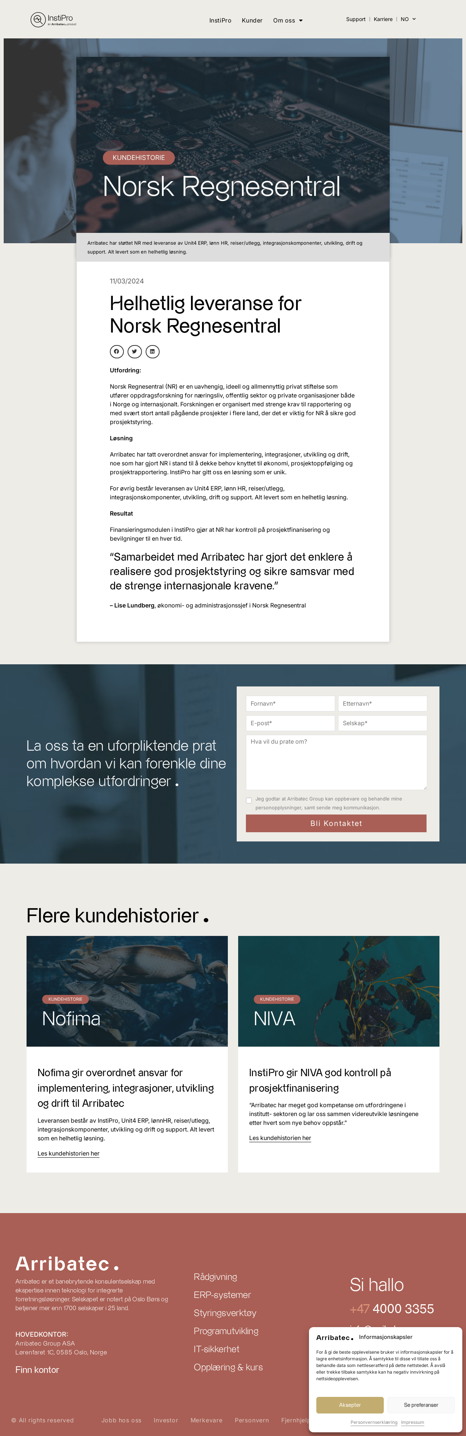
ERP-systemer (222, 1295)
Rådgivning (215, 1277)
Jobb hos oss (121, 1420)
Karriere (383, 19)
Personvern (252, 1420)
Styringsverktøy (225, 1313)
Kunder (252, 20)
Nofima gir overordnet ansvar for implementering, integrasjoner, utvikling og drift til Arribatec (119, 1088)
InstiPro (220, 20)
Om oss (288, 20)
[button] (117, 351)
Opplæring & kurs (228, 1367)
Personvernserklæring (374, 1422)
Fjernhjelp (296, 1420)
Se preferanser (421, 1405)
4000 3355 (402, 1309)
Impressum (412, 1422)
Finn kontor (37, 1370)
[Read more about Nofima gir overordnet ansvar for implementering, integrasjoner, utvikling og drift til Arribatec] (69, 1153)
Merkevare (207, 1420)
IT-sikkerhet (216, 1349)
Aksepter (350, 1405)
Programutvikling (226, 1331)
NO (408, 19)
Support (356, 19)
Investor (166, 1420)
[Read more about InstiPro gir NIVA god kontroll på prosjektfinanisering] (280, 1137)
